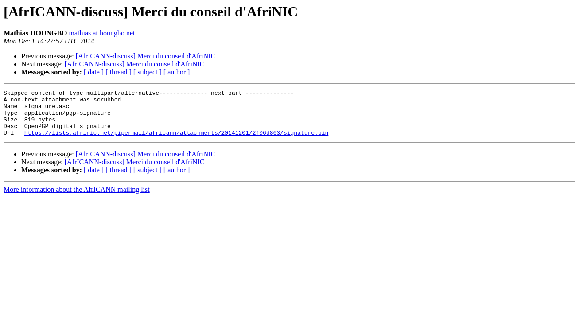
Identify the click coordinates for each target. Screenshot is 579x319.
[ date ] (94, 72)
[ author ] (176, 72)
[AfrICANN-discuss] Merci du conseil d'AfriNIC (146, 56)
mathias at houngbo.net (102, 33)
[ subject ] (147, 72)
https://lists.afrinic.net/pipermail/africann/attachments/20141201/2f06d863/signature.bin (176, 142)
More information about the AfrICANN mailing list (77, 198)
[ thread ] (118, 72)
